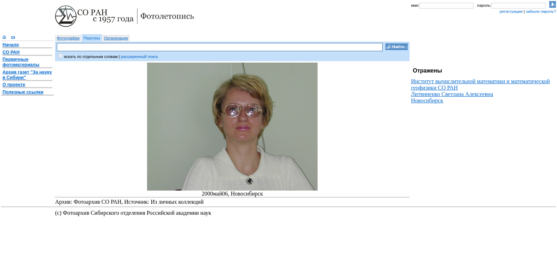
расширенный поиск (139, 56)
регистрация (511, 11)
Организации (116, 38)
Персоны (91, 38)
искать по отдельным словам (91, 56)
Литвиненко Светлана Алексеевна (452, 94)
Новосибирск (427, 100)
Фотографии (68, 38)
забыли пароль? (541, 11)
